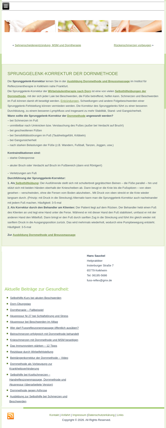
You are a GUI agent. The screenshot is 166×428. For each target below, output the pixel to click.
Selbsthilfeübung (26, 183)
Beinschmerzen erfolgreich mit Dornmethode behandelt (44, 333)
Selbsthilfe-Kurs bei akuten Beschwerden (35, 297)
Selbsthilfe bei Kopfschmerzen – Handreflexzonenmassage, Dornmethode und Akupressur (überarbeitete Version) (37, 379)
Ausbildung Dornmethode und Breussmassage (44, 234)
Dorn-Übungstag (20, 303)
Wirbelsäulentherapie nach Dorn (69, 91)
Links (120, 415)
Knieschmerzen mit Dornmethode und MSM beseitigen (44, 339)
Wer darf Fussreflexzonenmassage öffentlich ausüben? (44, 327)
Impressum (79, 415)
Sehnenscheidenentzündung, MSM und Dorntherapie (48, 45)
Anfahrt (65, 415)
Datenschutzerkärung (101, 415)
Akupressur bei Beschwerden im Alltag (34, 321)
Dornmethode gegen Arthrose (28, 390)
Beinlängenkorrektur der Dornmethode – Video (39, 357)
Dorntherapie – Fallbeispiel (27, 310)
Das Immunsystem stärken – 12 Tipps (33, 345)
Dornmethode (76, 115)
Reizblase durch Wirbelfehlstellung (31, 351)
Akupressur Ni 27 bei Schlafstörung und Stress (39, 316)
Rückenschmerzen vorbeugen (132, 45)
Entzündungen (70, 100)
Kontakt (54, 415)
